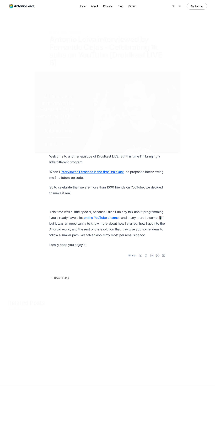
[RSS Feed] (180, 6)
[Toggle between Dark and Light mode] (173, 6)
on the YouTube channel (101, 218)
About (94, 6)
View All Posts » (17, 308)
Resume (108, 6)
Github (132, 6)
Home (82, 6)
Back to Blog (59, 277)
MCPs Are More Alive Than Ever (27, 370)
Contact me (197, 6)
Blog (120, 6)
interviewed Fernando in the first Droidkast (92, 172)
